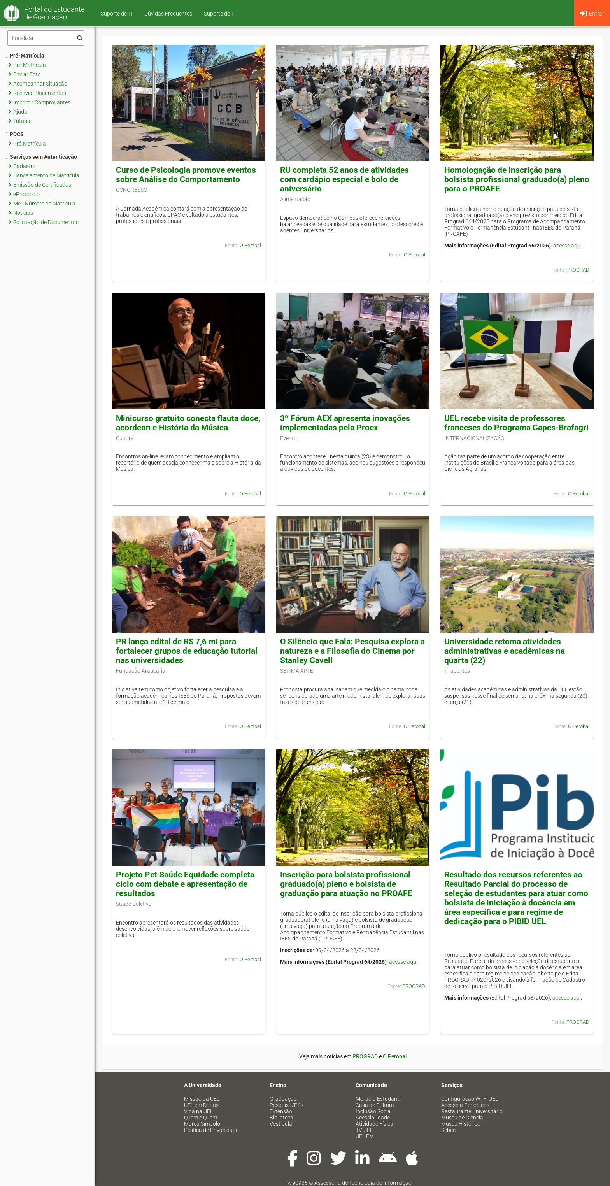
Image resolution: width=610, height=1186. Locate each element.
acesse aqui (567, 245)
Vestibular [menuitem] (282, 1124)
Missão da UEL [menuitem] (201, 1099)
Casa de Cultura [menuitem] (375, 1105)
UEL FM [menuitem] (365, 1136)
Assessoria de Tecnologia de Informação (363, 1183)
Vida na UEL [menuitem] (198, 1111)
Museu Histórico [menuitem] (460, 1124)
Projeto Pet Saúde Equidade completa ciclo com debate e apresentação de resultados (185, 884)
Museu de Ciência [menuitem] (462, 1117)
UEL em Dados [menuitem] (201, 1105)
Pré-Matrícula (25, 56)
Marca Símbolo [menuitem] (202, 1124)
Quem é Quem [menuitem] (200, 1117)
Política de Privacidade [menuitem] (211, 1130)
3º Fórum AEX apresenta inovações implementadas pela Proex (345, 423)
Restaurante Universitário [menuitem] (472, 1111)
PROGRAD (577, 270)
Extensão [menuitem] (281, 1111)
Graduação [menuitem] (283, 1099)
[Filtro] (45, 38)
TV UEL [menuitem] (364, 1130)
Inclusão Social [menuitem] (374, 1111)
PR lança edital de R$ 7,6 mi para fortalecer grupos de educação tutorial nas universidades (187, 651)
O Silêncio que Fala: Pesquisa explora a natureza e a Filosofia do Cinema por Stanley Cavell (352, 651)
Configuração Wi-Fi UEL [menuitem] (469, 1099)
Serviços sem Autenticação (41, 157)
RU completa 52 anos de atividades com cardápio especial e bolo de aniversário (344, 179)
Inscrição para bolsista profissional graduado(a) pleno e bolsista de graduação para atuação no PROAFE (346, 884)
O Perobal (250, 245)
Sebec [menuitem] (448, 1130)
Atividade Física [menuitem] (374, 1124)
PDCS (15, 134)
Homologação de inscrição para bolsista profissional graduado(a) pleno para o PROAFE (516, 179)
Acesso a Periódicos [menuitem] (465, 1105)
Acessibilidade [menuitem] (373, 1117)
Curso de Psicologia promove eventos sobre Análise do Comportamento (186, 174)
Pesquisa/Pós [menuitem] (286, 1105)
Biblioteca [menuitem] (281, 1117)
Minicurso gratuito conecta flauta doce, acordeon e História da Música (188, 423)
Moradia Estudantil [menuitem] (378, 1099)
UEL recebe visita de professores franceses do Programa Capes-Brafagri (516, 423)
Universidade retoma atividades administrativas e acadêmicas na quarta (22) (504, 651)
